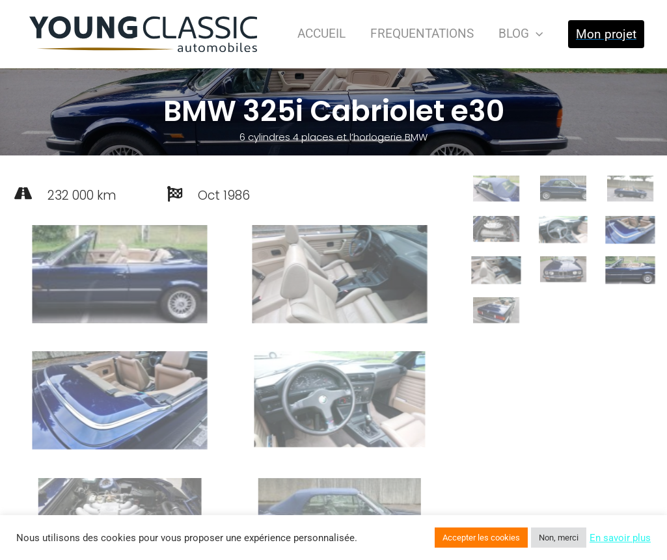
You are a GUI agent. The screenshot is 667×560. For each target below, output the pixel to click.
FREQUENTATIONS (422, 33)
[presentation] (536, 33)
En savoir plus (620, 538)
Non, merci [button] (559, 537)
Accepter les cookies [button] (481, 537)
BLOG (520, 33)
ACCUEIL (321, 33)
